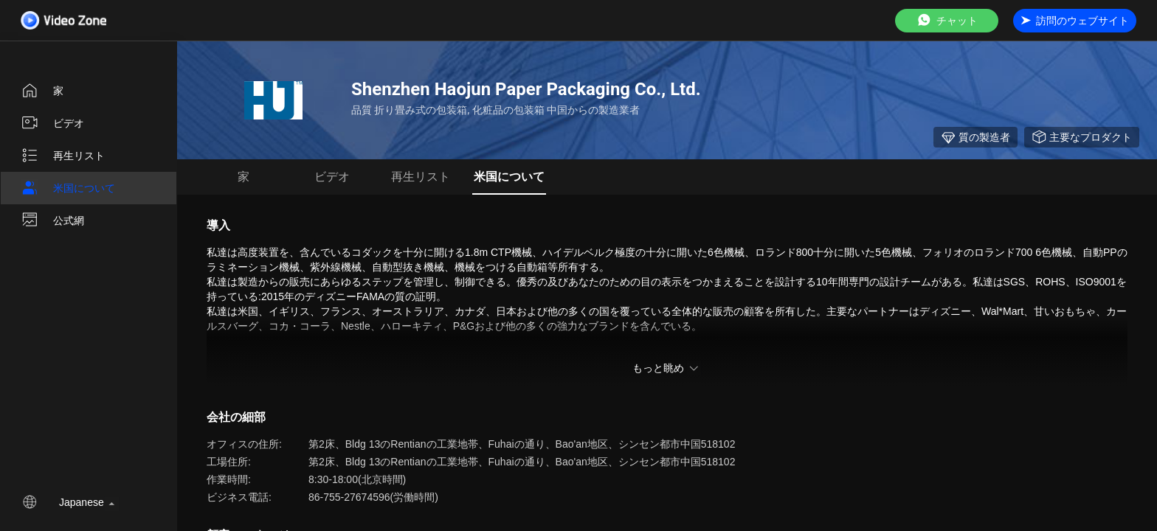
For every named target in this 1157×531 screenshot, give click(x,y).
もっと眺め (667, 368)
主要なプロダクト (1082, 137)
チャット (947, 20)
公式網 (52, 220)
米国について (68, 188)
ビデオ (52, 123)
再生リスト (63, 155)
